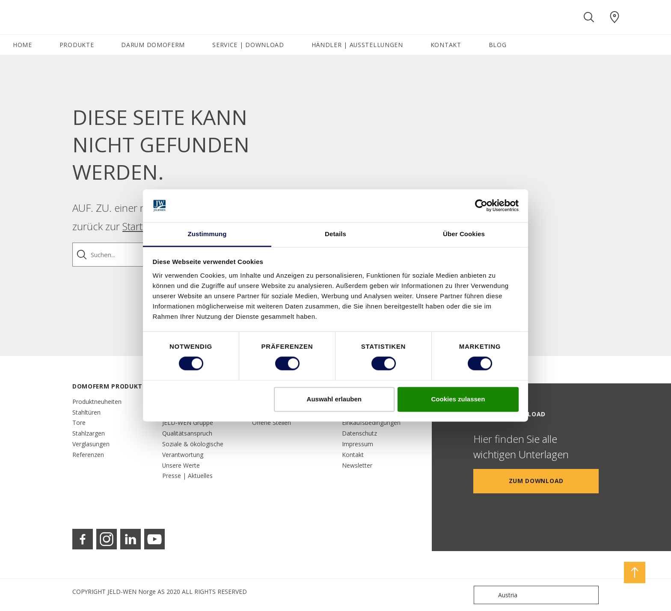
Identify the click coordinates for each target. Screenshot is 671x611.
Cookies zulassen (458, 399)
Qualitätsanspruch (187, 433)
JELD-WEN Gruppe (187, 422)
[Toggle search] (589, 17)
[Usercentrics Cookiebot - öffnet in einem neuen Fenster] (481, 205)
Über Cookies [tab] (464, 233)
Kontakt (353, 455)
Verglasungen (91, 444)
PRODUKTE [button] (76, 45)
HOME (22, 45)
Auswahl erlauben (334, 399)
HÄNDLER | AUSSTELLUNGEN (357, 45)
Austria (497, 595)
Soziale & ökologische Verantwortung (192, 449)
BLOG (498, 45)
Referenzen (88, 455)
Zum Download (536, 481)
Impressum (357, 444)
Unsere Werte (181, 465)
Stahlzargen (88, 433)
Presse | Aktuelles (187, 476)
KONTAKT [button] (446, 45)
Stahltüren (86, 412)
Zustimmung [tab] (207, 233)
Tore (79, 422)
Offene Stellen (271, 422)
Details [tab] (335, 233)
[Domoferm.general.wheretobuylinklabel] (614, 17)
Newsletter (357, 465)
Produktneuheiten (97, 401)
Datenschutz (359, 433)
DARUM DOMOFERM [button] (153, 45)
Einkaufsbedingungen (371, 422)
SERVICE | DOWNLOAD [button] (248, 45)
